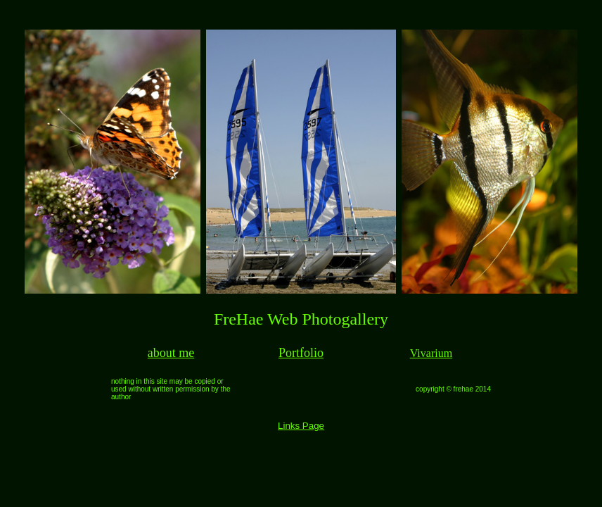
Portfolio (301, 353)
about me (171, 353)
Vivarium (431, 353)
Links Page (301, 425)
